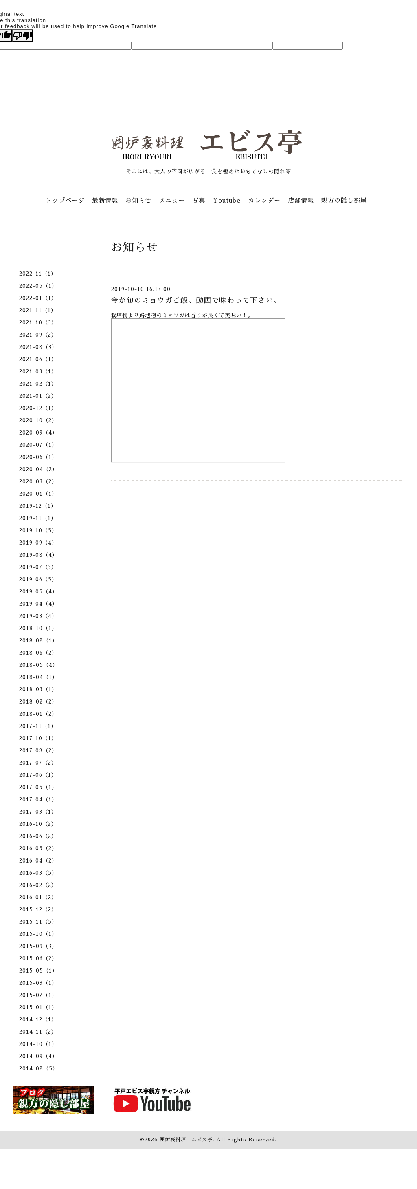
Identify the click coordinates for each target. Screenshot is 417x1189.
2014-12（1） (38, 1019)
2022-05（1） (38, 286)
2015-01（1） (38, 1007)
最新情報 (105, 200)
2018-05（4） (38, 665)
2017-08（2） (38, 750)
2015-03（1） (38, 983)
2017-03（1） (38, 811)
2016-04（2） (38, 860)
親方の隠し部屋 (344, 200)
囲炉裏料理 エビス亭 (186, 1139)
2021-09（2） (38, 335)
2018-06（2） (38, 652)
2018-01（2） (38, 714)
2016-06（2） (38, 836)
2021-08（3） (38, 347)
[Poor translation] (22, 35)
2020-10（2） (38, 420)
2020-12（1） (38, 408)
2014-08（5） (38, 1068)
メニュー (172, 200)
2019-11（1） (38, 518)
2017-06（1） (38, 775)
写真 (198, 200)
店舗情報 (301, 200)
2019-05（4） (38, 591)
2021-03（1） (38, 371)
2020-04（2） (38, 469)
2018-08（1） (38, 640)
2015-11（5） (38, 921)
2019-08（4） (38, 555)
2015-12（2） (38, 909)
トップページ (65, 200)
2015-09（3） (38, 946)
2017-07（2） (38, 762)
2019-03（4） (38, 616)
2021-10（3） (38, 322)
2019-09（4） (38, 542)
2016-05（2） (38, 848)
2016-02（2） (38, 885)
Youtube (227, 200)
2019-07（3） (38, 567)
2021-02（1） (38, 383)
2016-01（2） (38, 897)
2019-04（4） (38, 604)
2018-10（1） (38, 628)
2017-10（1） (38, 738)
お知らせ (138, 200)
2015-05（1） (38, 970)
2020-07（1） (38, 445)
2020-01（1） (38, 493)
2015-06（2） (38, 958)
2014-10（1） (38, 1044)
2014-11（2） (38, 1032)
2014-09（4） (38, 1056)
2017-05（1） (38, 787)
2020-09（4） (38, 432)
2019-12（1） (38, 506)
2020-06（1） (38, 457)
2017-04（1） (38, 799)
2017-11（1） (38, 726)
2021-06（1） (38, 359)
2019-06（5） (38, 579)
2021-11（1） (38, 310)
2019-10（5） (38, 530)
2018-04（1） (38, 677)
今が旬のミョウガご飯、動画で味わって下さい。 (196, 300)
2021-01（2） (38, 396)
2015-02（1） (38, 995)
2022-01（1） (38, 298)
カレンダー (264, 200)
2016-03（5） (38, 873)
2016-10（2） (38, 824)
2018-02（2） (38, 701)
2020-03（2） (38, 481)
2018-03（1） (38, 689)
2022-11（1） (38, 273)
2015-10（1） (38, 934)
